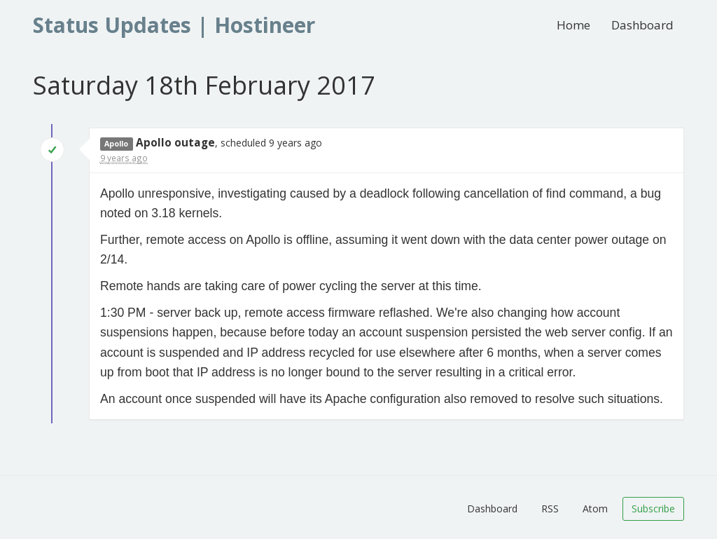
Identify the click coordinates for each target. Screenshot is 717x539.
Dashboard (642, 25)
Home (573, 25)
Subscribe (653, 508)
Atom (595, 508)
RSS (550, 508)
